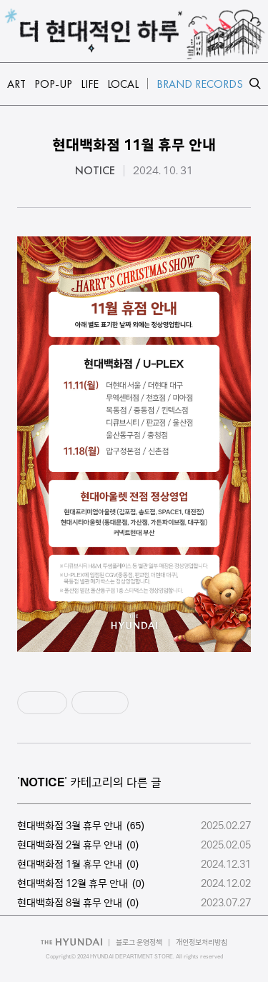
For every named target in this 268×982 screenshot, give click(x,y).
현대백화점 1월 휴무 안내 (69, 864)
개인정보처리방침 (201, 942)
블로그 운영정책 (139, 942)
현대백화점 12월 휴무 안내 (72, 883)
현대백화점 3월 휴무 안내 (69, 825)
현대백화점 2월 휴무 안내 (69, 844)
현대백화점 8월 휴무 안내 (69, 902)
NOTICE (95, 170)
